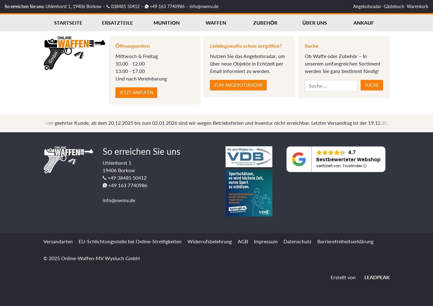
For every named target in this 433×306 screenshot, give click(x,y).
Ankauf (363, 23)
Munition (166, 23)
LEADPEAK (373, 277)
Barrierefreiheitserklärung (345, 241)
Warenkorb (417, 6)
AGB (243, 241)
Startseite (68, 23)
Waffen (216, 23)
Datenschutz (297, 241)
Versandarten (58, 241)
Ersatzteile (117, 23)
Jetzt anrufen (136, 92)
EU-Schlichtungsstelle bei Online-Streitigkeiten (130, 241)
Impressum (266, 241)
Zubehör (265, 23)
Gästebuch (394, 6)
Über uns (314, 23)
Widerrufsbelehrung (209, 241)
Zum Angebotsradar (238, 85)
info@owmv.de (204, 6)
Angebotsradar (367, 6)
